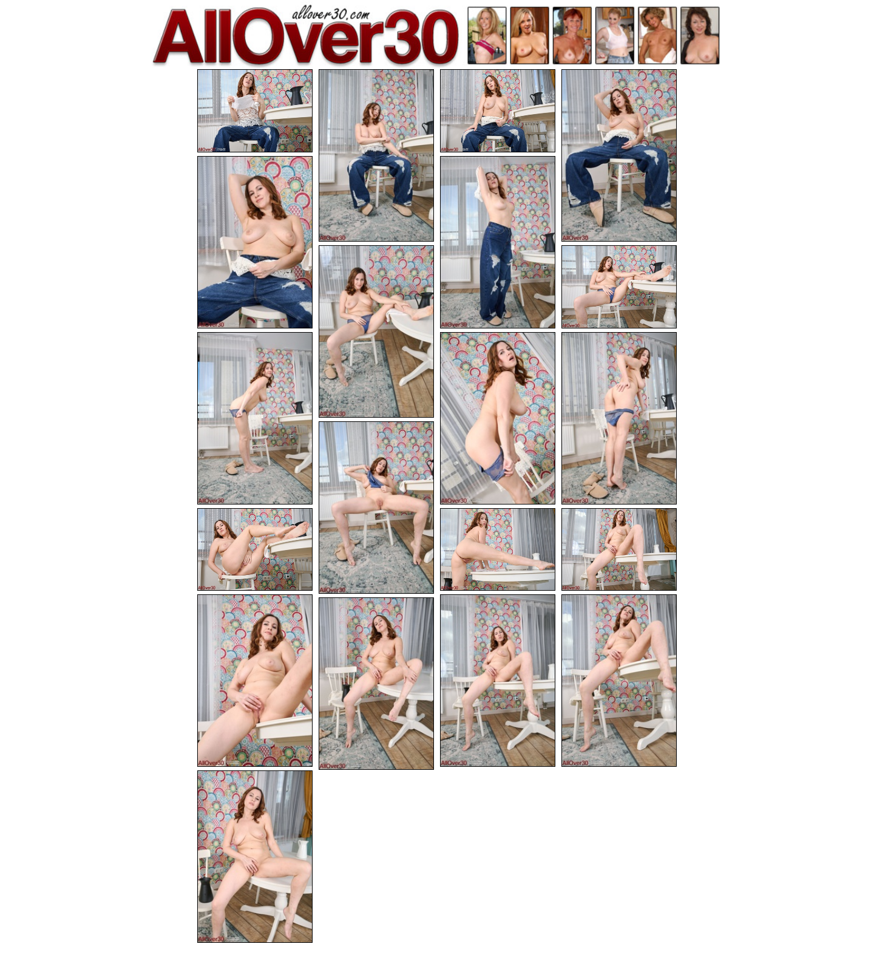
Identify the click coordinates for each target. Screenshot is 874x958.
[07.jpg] (376, 332)
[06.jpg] (497, 241)
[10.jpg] (497, 418)
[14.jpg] (497, 550)
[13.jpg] (255, 550)
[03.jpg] (497, 110)
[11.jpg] (619, 418)
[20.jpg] (255, 858)
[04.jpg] (619, 155)
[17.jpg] (497, 681)
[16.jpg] (255, 681)
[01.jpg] (255, 110)
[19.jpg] (376, 685)
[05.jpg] (255, 241)
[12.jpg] (376, 509)
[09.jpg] (255, 418)
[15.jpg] (619, 550)
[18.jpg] (619, 681)
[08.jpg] (619, 287)
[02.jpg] (376, 155)
